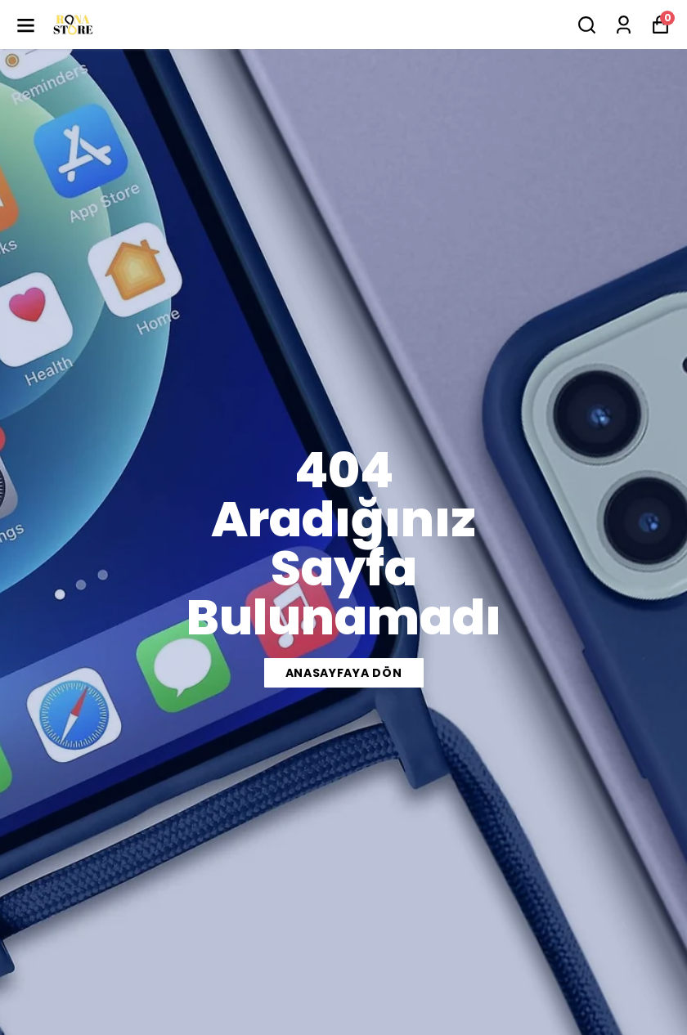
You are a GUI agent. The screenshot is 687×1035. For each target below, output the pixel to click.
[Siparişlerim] (623, 25)
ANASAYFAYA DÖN (343, 673)
